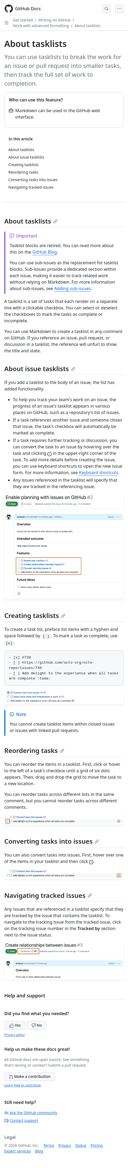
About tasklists (87, 25)
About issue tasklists (39, 368)
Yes (15, 1025)
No (36, 1025)
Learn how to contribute (22, 1085)
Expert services (17, 1151)
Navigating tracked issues (48, 895)
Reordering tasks (34, 750)
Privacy (64, 1145)
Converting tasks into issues (51, 841)
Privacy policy (14, 1035)
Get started (23, 20)
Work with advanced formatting (41, 25)
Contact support (21, 1120)
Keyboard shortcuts (98, 472)
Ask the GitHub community (30, 1112)
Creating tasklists (34, 615)
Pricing (97, 1145)
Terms (48, 1145)
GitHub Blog (44, 252)
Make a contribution (30, 1076)
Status (80, 1145)
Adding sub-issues (72, 288)
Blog (39, 1151)
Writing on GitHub (54, 20)
